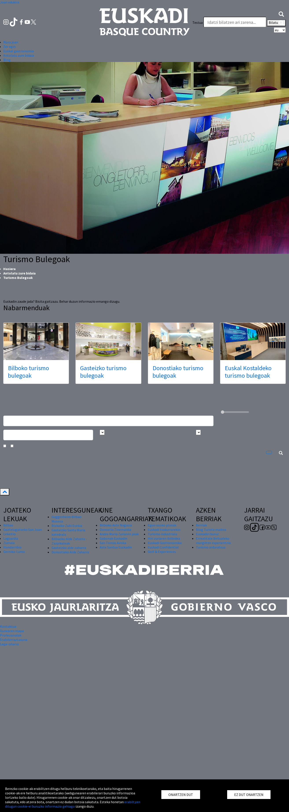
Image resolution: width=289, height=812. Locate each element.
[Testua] (234, 22)
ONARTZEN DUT (180, 794)
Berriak (201, 525)
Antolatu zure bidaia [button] (18, 55)
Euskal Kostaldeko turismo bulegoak (248, 371)
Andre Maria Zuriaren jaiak (119, 534)
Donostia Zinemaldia (115, 529)
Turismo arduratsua (210, 547)
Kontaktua (8, 626)
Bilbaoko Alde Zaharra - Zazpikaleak (69, 541)
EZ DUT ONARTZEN (248, 794)
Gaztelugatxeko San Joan (22, 529)
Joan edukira (9, 2)
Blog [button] (7, 60)
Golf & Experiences (162, 551)
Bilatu (276, 23)
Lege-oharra (9, 644)
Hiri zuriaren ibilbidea (164, 538)
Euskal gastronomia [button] (18, 51)
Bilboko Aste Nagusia (116, 525)
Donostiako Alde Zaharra (70, 552)
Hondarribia (12, 547)
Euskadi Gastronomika (165, 543)
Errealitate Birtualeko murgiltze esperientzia (213, 540)
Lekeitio (9, 534)
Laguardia (10, 538)
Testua (197, 22)
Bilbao (8, 525)
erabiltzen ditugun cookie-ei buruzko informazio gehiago (72, 804)
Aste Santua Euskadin (116, 547)
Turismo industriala (162, 534)
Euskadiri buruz (207, 534)
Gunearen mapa (12, 631)
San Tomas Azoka (113, 543)
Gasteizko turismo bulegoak (103, 371)
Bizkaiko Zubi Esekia (67, 525)
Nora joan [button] (10, 42)
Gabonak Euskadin (113, 538)
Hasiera (9, 269)
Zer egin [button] (9, 46)
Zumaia (9, 543)
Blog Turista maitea (211, 529)
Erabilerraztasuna (13, 639)
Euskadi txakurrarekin (164, 529)
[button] (281, 13)
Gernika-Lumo (14, 551)
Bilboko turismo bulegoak (28, 371)
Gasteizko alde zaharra (69, 547)
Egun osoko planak (162, 525)
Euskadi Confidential (163, 547)
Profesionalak (10, 635)
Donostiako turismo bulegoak (178, 371)
